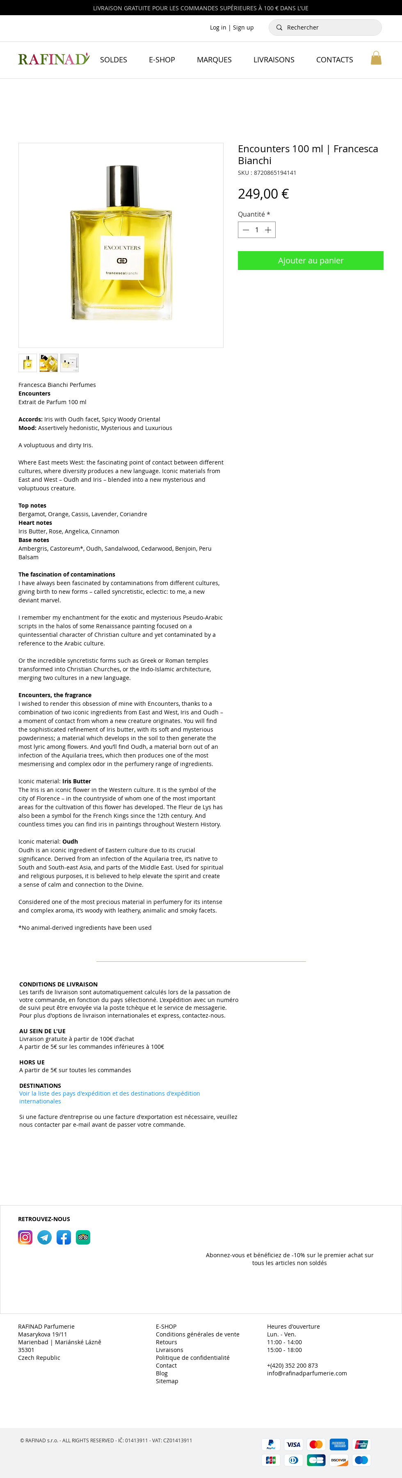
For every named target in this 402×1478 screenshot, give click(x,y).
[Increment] (268, 230)
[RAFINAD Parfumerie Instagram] (25, 1237)
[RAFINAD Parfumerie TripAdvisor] (83, 1237)
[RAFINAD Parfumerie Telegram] (44, 1237)
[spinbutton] (257, 230)
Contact (166, 1365)
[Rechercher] (325, 27)
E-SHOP (166, 1326)
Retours (166, 1342)
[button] (376, 57)
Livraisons (169, 1350)
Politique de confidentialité (193, 1357)
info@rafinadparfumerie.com (307, 1373)
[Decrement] (245, 230)
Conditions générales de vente (198, 1334)
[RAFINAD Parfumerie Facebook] (64, 1237)
